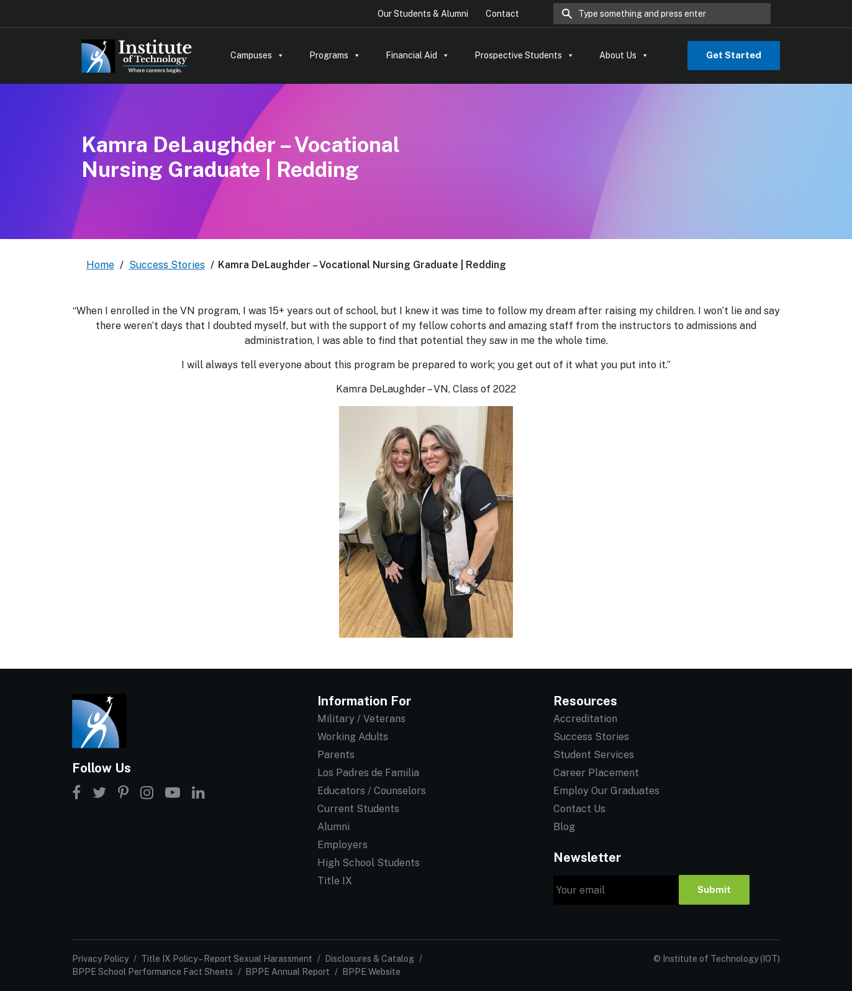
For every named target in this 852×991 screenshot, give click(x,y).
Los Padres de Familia (368, 773)
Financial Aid (418, 55)
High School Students (368, 863)
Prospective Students (524, 55)
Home (100, 265)
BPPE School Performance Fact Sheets (152, 972)
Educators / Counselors (371, 791)
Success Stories (167, 265)
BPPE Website (371, 972)
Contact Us (579, 809)
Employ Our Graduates (606, 791)
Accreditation (585, 719)
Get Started (733, 55)
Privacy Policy (100, 959)
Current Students (358, 809)
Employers (342, 845)
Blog (564, 827)
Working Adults (352, 737)
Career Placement (596, 773)
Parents (336, 755)
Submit (714, 889)
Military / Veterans (361, 719)
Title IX (334, 881)
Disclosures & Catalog (369, 959)
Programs (335, 55)
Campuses (257, 55)
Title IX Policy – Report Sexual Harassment (226, 959)
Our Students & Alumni (423, 14)
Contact (502, 14)
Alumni (333, 827)
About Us (624, 55)
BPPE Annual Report (287, 972)
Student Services (593, 755)
